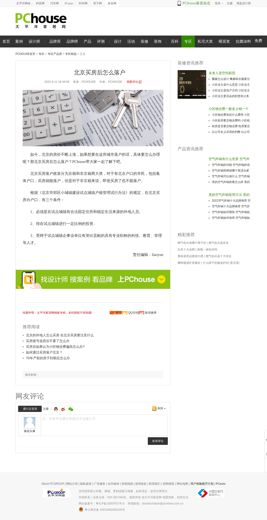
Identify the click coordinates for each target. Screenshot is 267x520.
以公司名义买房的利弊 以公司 (231, 132)
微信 (119, 312)
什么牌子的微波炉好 (216, 263)
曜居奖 (224, 41)
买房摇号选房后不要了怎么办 (47, 341)
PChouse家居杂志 (197, 3)
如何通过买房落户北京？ (44, 352)
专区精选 (71, 54)
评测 (101, 41)
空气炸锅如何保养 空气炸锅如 (231, 217)
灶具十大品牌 (186, 249)
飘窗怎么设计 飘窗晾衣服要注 (231, 79)
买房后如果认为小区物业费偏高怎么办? (55, 346)
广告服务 (99, 483)
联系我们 (154, 483)
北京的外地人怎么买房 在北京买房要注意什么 (60, 335)
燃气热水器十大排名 (218, 256)
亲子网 (97, 3)
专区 (188, 41)
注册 (46, 409)
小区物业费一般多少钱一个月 (229, 109)
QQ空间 (133, 312)
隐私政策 (86, 483)
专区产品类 (55, 54)
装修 (144, 41)
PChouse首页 (25, 54)
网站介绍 (72, 483)
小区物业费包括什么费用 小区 (231, 114)
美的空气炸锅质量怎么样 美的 (231, 182)
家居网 (112, 3)
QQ (56, 409)
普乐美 (234, 263)
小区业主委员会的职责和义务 (230, 96)
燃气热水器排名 (219, 242)
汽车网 (54, 3)
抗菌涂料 (243, 41)
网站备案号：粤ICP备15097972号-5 (101, 503)
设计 (118, 41)
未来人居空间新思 (222, 73)
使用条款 (141, 483)
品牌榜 (72, 41)
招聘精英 (168, 483)
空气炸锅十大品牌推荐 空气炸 (231, 206)
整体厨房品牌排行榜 (190, 256)
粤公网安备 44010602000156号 (102, 509)
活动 (131, 41)
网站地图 (182, 483)
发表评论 (158, 441)
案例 (19, 41)
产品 (87, 41)
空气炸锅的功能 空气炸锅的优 (231, 164)
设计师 (34, 41)
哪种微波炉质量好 (189, 263)
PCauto (69, 3)
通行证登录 (30, 409)
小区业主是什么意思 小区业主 (231, 84)
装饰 (158, 41)
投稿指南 (127, 483)
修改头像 (29, 431)
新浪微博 (150, 312)
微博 (63, 409)
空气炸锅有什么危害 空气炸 (229, 159)
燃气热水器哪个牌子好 (192, 242)
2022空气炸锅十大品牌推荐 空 (231, 200)
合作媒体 (113, 483)
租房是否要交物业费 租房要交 (231, 126)
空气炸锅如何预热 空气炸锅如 (231, 212)
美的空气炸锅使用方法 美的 (229, 195)
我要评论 (132, 81)
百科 (175, 41)
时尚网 (83, 3)
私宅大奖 (205, 41)
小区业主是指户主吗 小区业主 (231, 90)
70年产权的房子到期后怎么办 (48, 358)
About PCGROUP (52, 483)
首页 (6, 41)
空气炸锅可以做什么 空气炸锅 (231, 176)
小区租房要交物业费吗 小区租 (231, 120)
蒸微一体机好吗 (207, 249)
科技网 (40, 3)
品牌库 (55, 41)
